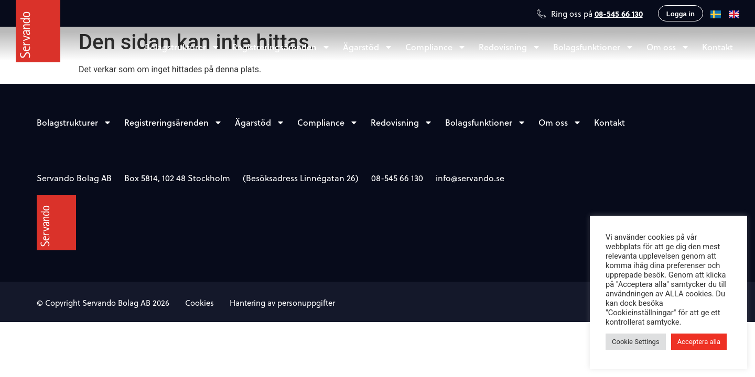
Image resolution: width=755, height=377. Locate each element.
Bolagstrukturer (182, 47)
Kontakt (717, 47)
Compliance (435, 47)
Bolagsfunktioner (593, 47)
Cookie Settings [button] (636, 342)
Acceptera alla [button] (698, 342)
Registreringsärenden (281, 47)
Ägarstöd (368, 47)
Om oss (667, 47)
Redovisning (510, 47)
